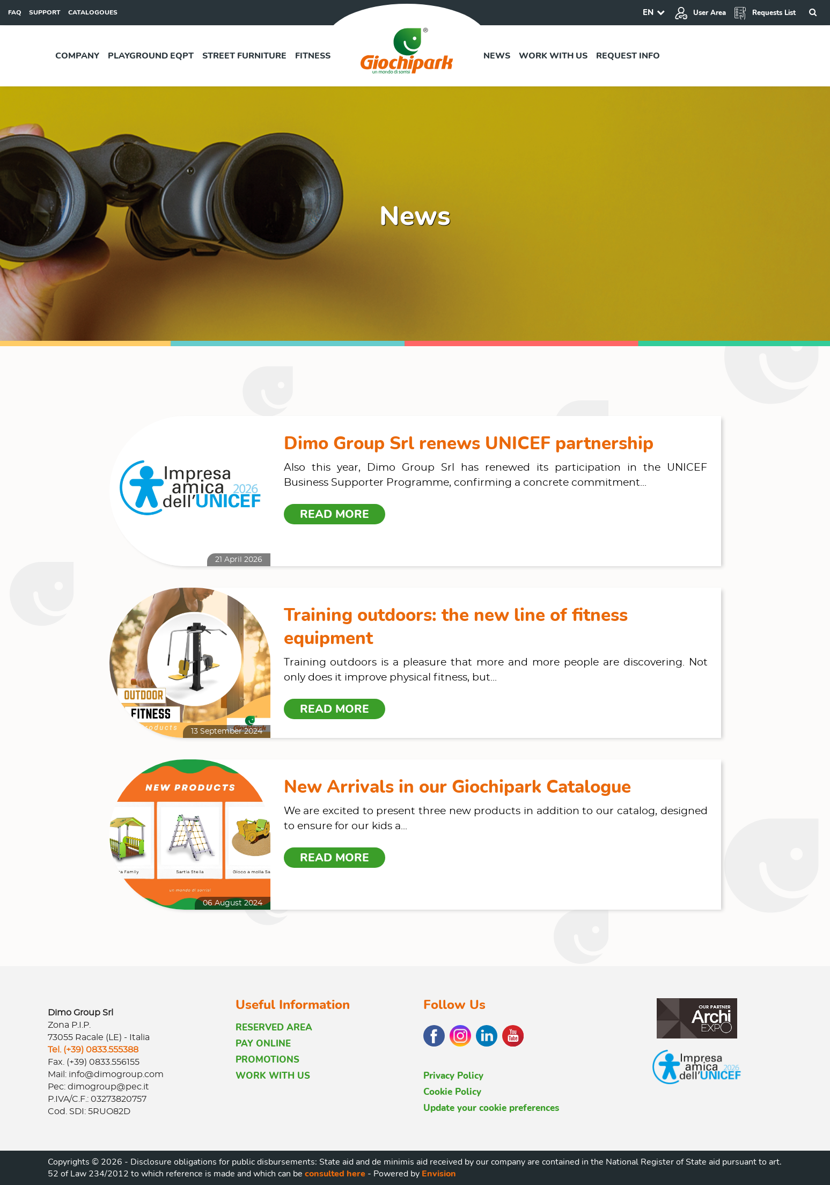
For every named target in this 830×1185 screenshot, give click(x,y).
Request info (628, 56)
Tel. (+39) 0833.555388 (93, 1049)
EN (648, 12)
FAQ (14, 12)
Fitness (312, 56)
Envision (439, 1174)
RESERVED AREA (274, 1027)
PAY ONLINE (263, 1043)
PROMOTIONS (267, 1060)
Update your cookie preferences (491, 1108)
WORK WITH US (273, 1076)
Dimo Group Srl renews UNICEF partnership (468, 443)
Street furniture (244, 56)
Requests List (764, 13)
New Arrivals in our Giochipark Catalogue (457, 787)
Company (77, 56)
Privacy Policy (453, 1076)
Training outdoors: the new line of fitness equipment (456, 627)
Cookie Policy (452, 1092)
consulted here (335, 1174)
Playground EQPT (151, 56)
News (496, 56)
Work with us (553, 56)
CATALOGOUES (92, 12)
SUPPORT (45, 12)
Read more (334, 514)
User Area (700, 13)
